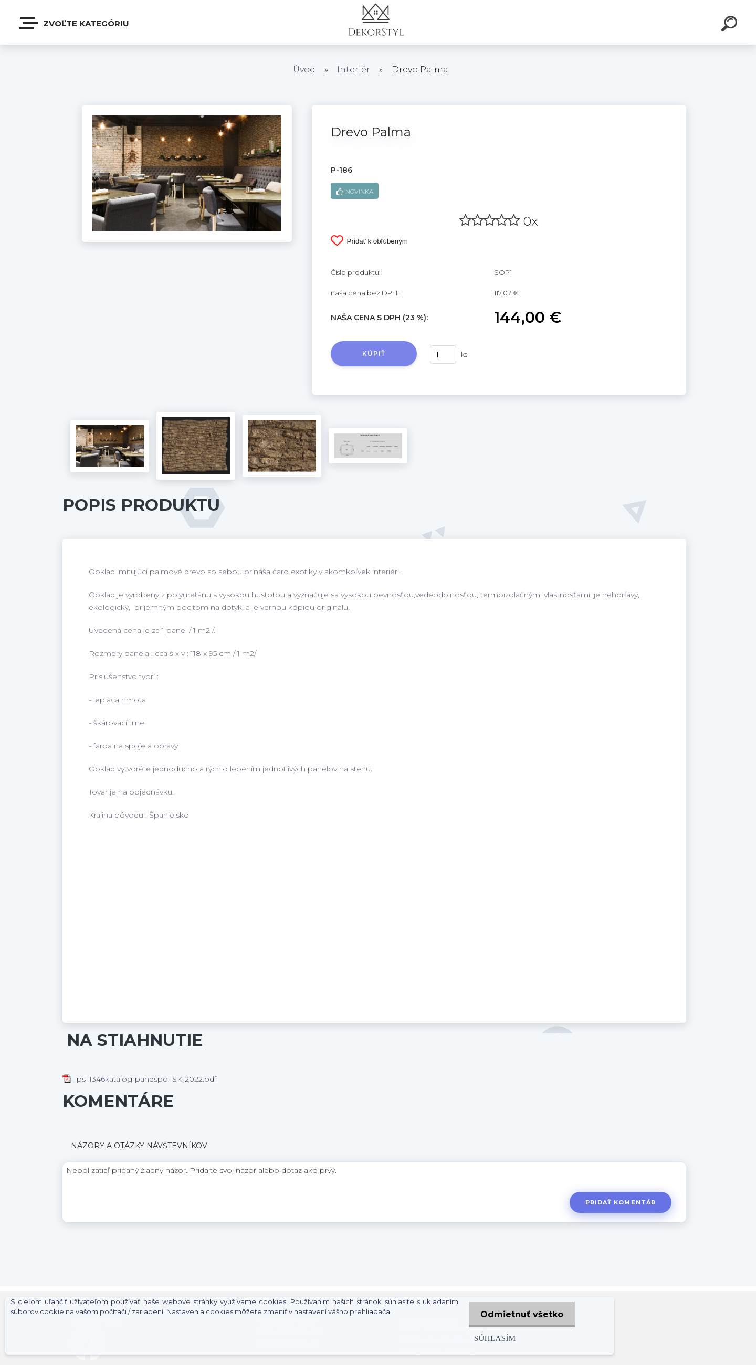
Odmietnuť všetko (520, 1314)
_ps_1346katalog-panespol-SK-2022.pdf (139, 1079)
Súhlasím (492, 1338)
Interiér (353, 70)
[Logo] (378, 22)
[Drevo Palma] (187, 108)
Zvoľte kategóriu (74, 23)
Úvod (304, 70)
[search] (730, 25)
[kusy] (443, 354)
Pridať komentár (619, 1202)
